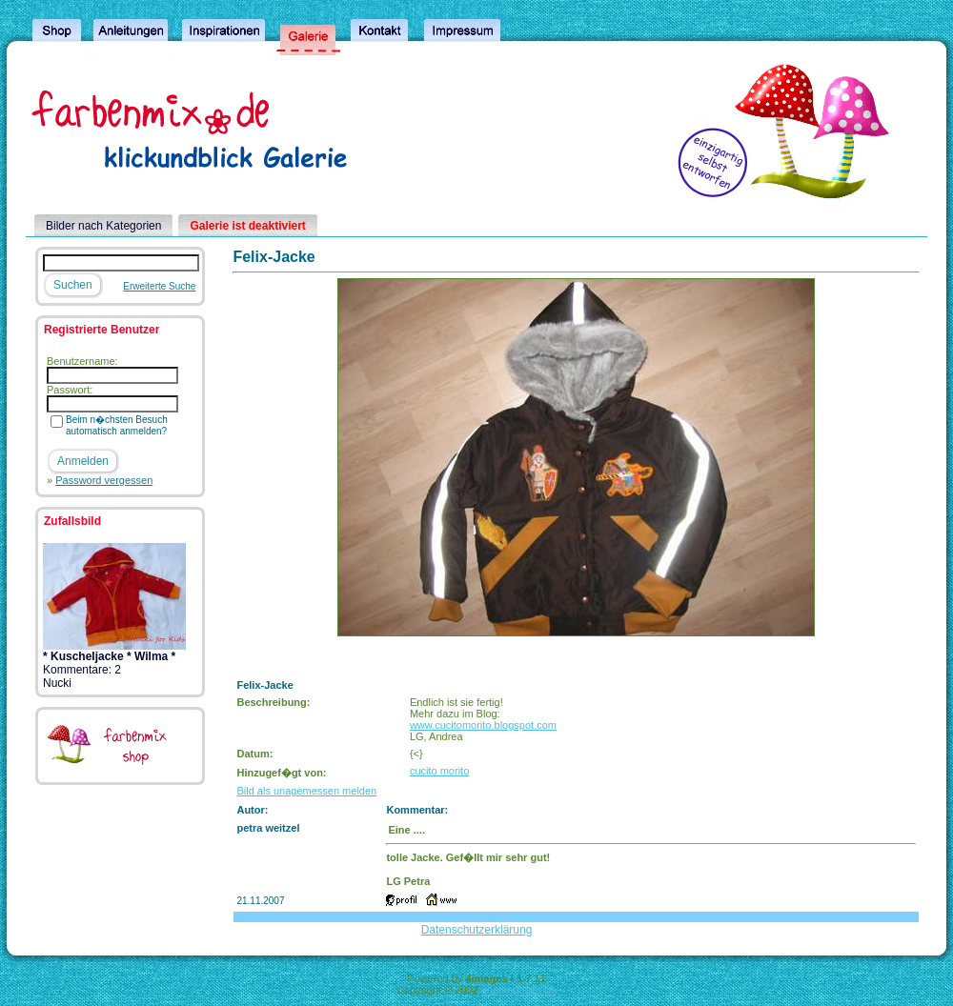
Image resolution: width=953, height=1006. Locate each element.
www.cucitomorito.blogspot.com (483, 725)
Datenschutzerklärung (477, 929)
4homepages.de (519, 990)
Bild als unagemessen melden (306, 790)
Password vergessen (103, 480)
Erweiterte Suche (159, 286)
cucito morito (439, 770)
